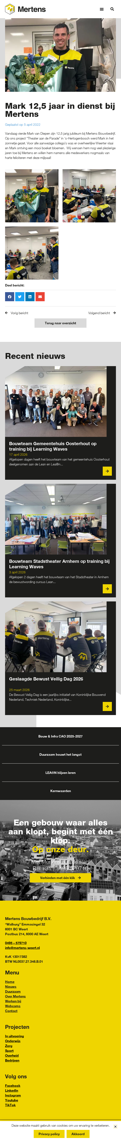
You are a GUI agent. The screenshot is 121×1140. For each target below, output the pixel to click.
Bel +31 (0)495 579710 (60, 868)
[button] (102, 9)
